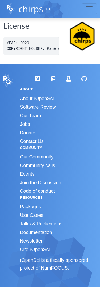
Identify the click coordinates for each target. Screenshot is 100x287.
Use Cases (31, 215)
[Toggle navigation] (89, 8)
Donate (27, 132)
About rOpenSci (37, 98)
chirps (31, 9)
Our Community (37, 157)
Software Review (38, 107)
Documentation (36, 232)
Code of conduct (37, 191)
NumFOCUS (54, 268)
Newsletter (31, 241)
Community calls (37, 165)
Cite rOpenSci (35, 249)
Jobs (25, 124)
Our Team (30, 115)
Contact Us (32, 141)
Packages (30, 206)
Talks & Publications (41, 223)
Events (27, 174)
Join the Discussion (40, 182)
